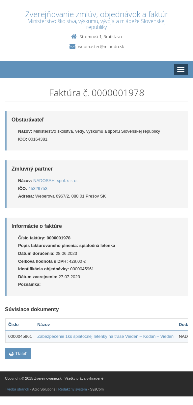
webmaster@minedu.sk (101, 46)
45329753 (37, 188)
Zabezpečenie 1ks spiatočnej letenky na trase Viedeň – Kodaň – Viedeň (105, 336)
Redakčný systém (72, 389)
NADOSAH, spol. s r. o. (55, 180)
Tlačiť (18, 353)
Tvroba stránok (17, 389)
